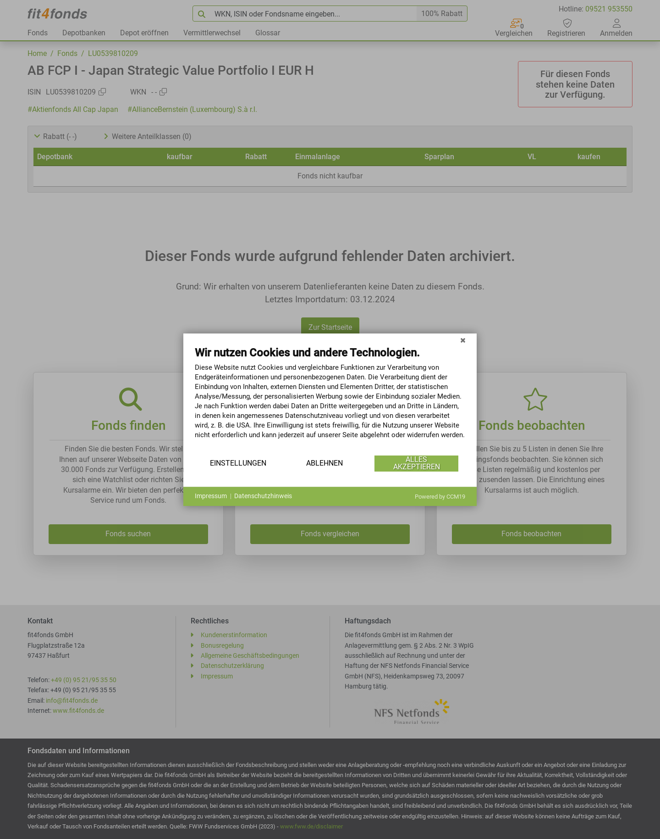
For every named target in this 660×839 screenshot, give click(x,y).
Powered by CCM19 (440, 496)
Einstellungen (238, 463)
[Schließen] (463, 340)
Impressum (211, 496)
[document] (330, 399)
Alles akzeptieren (416, 463)
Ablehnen (324, 463)
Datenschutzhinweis (263, 496)
